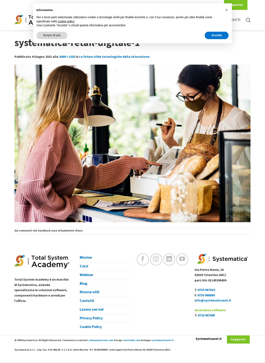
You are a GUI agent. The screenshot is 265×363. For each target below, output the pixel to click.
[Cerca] (248, 20)
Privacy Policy (91, 318)
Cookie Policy (91, 326)
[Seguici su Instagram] (156, 259)
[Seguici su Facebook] (143, 259)
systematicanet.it (163, 340)
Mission (86, 257)
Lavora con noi (92, 309)
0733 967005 (206, 315)
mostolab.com (131, 340)
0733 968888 (206, 295)
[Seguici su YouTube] (182, 259)
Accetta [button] (216, 35)
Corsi (84, 266)
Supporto (235, 5)
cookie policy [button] (66, 21)
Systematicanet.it (209, 339)
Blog (83, 283)
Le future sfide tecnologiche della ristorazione (114, 56)
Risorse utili (89, 292)
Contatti (87, 300)
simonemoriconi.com (101, 340)
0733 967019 (206, 290)
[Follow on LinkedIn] (169, 259)
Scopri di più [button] (52, 35)
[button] (226, 10)
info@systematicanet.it (213, 300)
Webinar (86, 274)
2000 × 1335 (67, 56)
